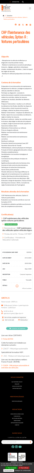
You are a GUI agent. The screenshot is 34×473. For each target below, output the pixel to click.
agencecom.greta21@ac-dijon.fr (13, 313)
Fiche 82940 (7, 339)
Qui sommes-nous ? (17, 382)
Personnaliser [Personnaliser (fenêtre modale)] (8, 470)
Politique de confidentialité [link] (23, 470)
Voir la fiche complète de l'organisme (14, 317)
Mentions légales (17, 401)
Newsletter (14, 2)
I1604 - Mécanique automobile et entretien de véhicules (15, 366)
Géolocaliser (23, 320)
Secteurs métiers (17, 418)
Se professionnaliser (17, 422)
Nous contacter (17, 386)
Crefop (17, 425)
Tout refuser (23, 468)
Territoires (17, 420)
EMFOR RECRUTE (17, 388)
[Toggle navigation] (30, 8)
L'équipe (17, 384)
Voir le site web (8, 320)
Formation (9, 15)
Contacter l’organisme (25, 274)
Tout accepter (11, 468)
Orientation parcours (17, 414)
